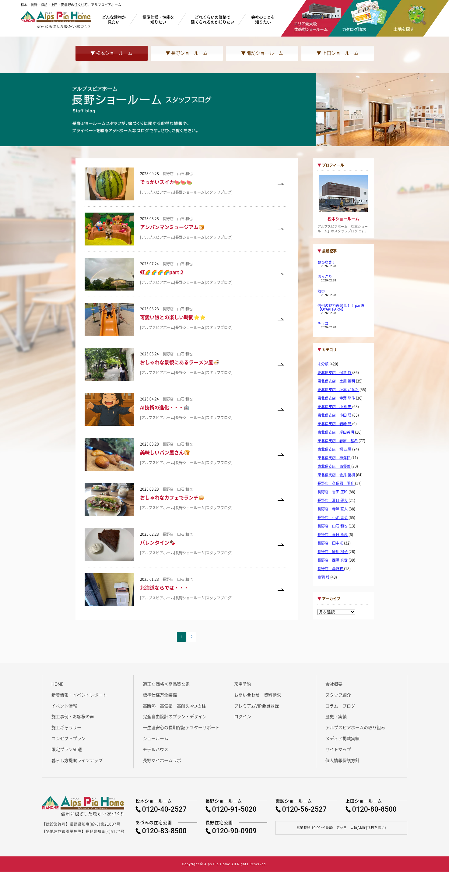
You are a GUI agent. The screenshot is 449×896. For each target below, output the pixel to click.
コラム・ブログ (340, 706)
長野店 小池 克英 (333, 517)
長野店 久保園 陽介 (336, 483)
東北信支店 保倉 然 (334, 372)
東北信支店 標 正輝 (334, 449)
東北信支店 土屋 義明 (336, 381)
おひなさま (326, 262)
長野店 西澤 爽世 (333, 560)
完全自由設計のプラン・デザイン (175, 716)
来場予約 (242, 684)
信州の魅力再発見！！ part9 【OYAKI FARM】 (342, 307)
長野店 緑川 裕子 (333, 551)
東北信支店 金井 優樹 (336, 475)
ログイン (242, 716)
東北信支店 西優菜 (334, 466)
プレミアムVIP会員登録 (256, 706)
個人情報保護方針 (342, 760)
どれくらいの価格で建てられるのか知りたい (212, 19)
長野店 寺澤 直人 (333, 509)
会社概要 (333, 684)
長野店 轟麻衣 (330, 568)
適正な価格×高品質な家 (166, 684)
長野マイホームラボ (162, 760)
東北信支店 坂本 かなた (338, 389)
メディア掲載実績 (342, 738)
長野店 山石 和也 (333, 526)
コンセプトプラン (68, 738)
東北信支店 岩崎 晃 (334, 423)
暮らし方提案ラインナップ (77, 760)
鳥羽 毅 (323, 577)
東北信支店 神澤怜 (334, 457)
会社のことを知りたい (263, 19)
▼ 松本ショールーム (111, 53)
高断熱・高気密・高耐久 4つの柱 (174, 706)
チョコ (322, 323)
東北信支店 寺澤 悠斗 (336, 398)
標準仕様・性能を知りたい (158, 19)
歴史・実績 (336, 716)
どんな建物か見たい (114, 19)
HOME (57, 684)
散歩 (321, 291)
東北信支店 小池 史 (334, 406)
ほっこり (324, 276)
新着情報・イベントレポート (79, 695)
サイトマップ (338, 749)
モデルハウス (155, 749)
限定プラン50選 (66, 749)
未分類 (323, 364)
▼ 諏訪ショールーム (262, 53)
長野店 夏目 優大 (333, 500)
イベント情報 (64, 706)
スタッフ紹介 (338, 695)
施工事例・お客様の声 (72, 716)
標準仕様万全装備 (160, 695)
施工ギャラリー (66, 727)
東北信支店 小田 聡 (334, 415)
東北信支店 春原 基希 (338, 440)
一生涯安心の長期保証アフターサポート (181, 727)
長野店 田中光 (330, 543)
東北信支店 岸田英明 (336, 432)
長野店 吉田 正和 (333, 492)
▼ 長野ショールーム (187, 53)
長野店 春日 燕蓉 (333, 534)
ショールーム (155, 738)
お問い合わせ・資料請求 (257, 695)
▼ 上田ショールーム (338, 53)
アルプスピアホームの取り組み (355, 727)
